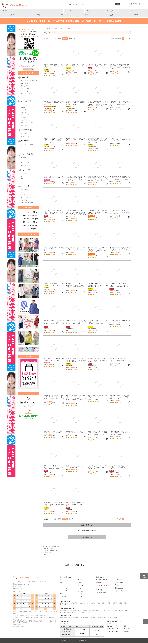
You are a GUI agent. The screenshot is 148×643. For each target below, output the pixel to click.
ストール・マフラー (26, 197)
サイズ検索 (37, 15)
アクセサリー (24, 200)
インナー (23, 157)
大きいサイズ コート (48, 552)
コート (23, 147)
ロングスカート (25, 120)
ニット (23, 96)
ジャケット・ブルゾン (27, 144)
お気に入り (89, 11)
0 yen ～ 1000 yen (32, 212)
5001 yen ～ (34, 228)
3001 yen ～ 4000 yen (30, 222)
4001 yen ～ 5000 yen (30, 225)
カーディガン (24, 91)
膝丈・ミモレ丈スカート (27, 122)
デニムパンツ (24, 107)
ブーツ (23, 176)
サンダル (23, 181)
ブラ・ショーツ (25, 162)
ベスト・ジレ (24, 149)
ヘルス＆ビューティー (27, 202)
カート (24, 11)
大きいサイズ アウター (58, 28)
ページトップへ (145, 621)
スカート (23, 117)
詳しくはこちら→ (65, 605)
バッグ (23, 194)
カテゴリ (12, 15)
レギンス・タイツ (26, 112)
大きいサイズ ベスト (48, 554)
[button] (129, 38)
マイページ (131, 11)
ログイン (46, 11)
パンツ (23, 104)
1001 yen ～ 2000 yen (30, 215)
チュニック (24, 133)
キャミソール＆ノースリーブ (29, 80)
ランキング (61, 15)
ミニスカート (24, 125)
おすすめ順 (53, 38)
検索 (118, 4)
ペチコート (24, 160)
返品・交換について (112, 11)
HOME (44, 28)
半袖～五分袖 (24, 83)
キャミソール (24, 165)
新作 (86, 15)
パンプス (23, 173)
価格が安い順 (72, 38)
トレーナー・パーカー (27, 93)
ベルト (23, 192)
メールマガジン (69, 11)
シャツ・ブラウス (26, 88)
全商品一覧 (49, 28)
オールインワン (25, 136)
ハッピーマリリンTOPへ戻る (74, 565)
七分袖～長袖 (24, 86)
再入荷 (111, 15)
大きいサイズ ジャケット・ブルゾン (51, 550)
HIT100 (135, 15)
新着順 (59, 38)
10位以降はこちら (87, 537)
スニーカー (24, 178)
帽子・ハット (24, 189)
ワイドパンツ (24, 109)
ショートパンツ (25, 115)
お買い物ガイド (5, 11)
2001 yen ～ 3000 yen (30, 219)
